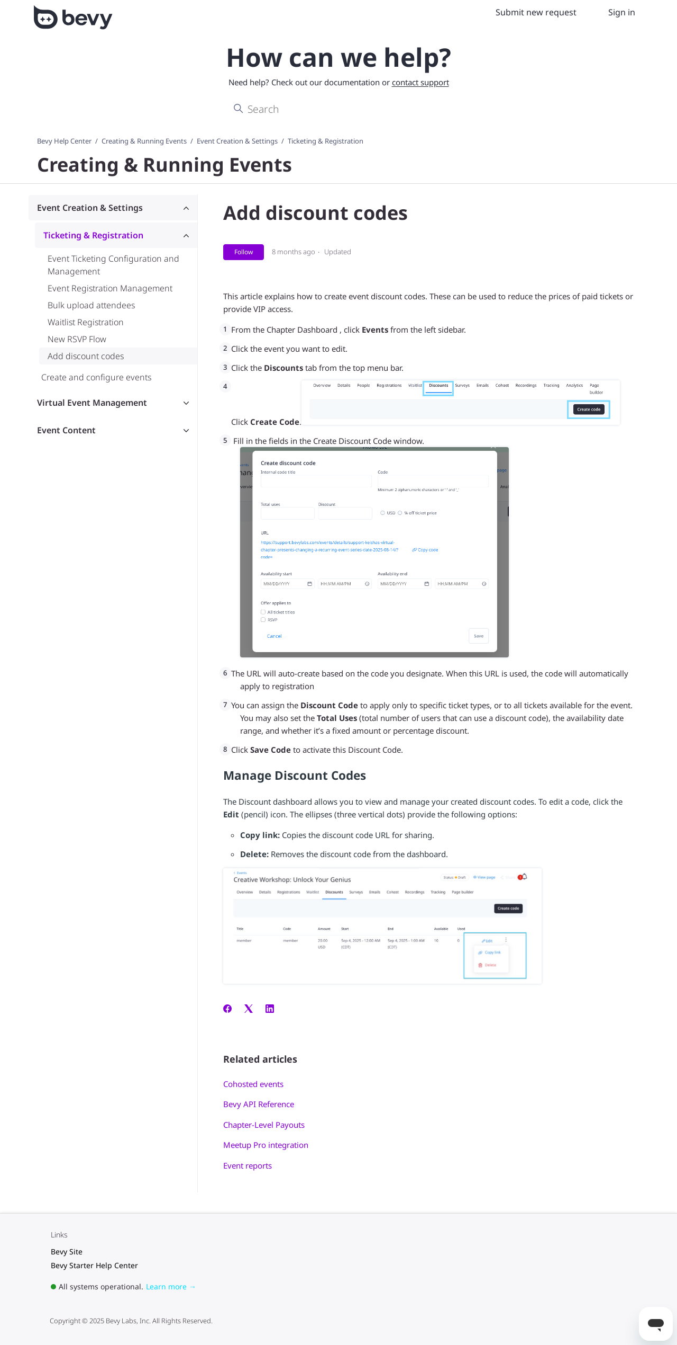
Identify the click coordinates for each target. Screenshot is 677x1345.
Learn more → (171, 1286)
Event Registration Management (110, 288)
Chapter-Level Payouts (264, 1124)
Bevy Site (67, 1251)
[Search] (338, 109)
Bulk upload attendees (91, 305)
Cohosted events (253, 1084)
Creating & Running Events (144, 141)
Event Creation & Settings (237, 141)
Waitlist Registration (86, 322)
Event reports (247, 1165)
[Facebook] (227, 1009)
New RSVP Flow (77, 339)
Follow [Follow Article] (243, 251)
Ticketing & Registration (325, 141)
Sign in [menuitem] (621, 12)
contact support (420, 82)
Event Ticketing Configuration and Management (113, 265)
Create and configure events (96, 377)
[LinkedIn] (270, 1009)
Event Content (66, 430)
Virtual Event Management (92, 402)
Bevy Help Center (64, 141)
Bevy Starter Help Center (94, 1265)
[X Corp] (248, 1009)
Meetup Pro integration (265, 1144)
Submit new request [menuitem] (536, 12)
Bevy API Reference (258, 1104)
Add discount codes (86, 356)
